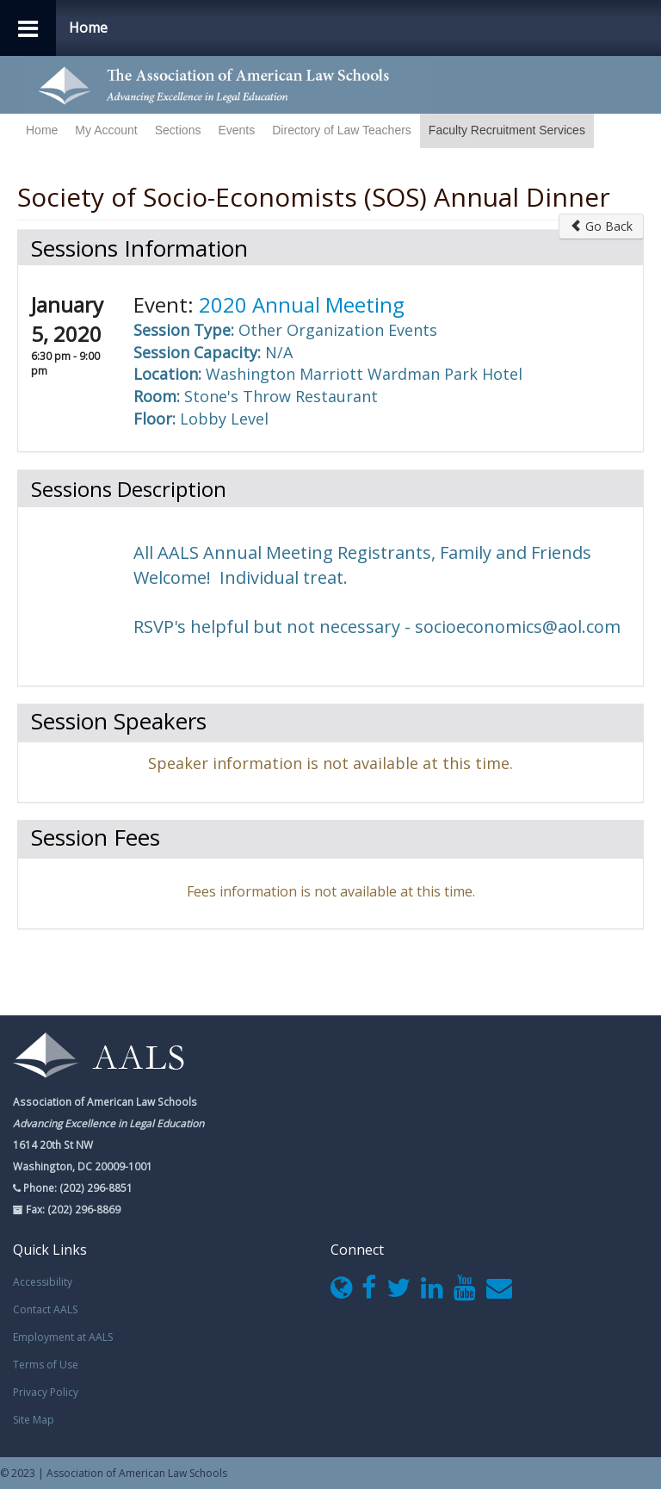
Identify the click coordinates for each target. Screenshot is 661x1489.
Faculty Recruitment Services (507, 130)
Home (42, 130)
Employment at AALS (63, 1337)
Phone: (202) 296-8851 (77, 1187)
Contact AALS (45, 1309)
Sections (178, 130)
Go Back (601, 226)
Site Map (33, 1419)
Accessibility (42, 1282)
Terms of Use (45, 1364)
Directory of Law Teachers (341, 130)
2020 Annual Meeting (302, 304)
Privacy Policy (45, 1392)
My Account (106, 130)
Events (236, 130)
